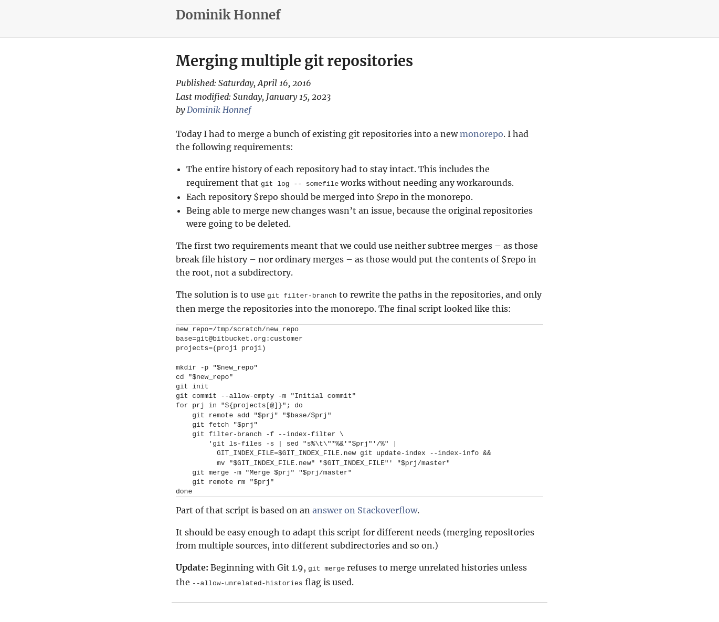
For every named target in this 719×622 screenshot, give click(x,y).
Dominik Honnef (228, 15)
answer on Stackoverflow (364, 509)
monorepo (481, 134)
